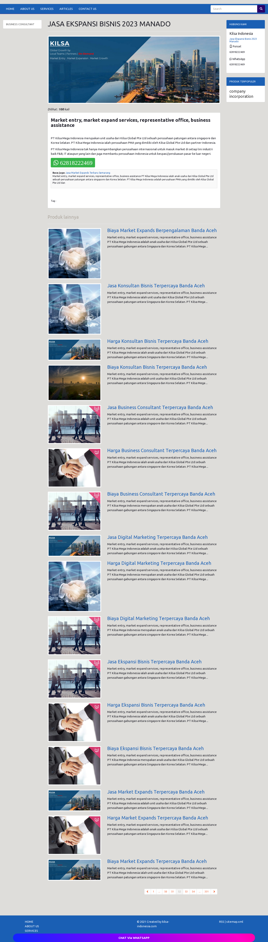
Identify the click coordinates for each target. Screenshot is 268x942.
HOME (10, 8)
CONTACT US (87, 8)
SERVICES (47, 8)
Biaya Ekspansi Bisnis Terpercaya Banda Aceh (155, 748)
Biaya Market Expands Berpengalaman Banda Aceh (162, 230)
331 (207, 891)
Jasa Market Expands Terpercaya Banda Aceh (156, 792)
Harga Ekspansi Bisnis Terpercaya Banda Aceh (156, 705)
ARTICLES (66, 8)
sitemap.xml (234, 921)
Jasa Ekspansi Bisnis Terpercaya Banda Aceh (154, 661)
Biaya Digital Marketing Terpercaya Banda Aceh (158, 618)
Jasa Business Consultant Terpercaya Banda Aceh (160, 407)
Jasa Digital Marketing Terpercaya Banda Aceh (157, 537)
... (159, 891)
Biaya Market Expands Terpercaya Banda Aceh (157, 861)
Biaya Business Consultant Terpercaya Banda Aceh (161, 494)
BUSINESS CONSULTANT (20, 24)
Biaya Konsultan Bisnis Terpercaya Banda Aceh (157, 367)
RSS (221, 921)
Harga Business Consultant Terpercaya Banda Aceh (162, 450)
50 (165, 891)
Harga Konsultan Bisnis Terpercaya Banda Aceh (157, 341)
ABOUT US (27, 8)
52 (180, 891)
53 (186, 891)
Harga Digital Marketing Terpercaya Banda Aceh (159, 563)
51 (172, 891)
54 (193, 891)
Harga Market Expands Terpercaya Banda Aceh (157, 817)
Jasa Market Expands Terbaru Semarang (88, 172)
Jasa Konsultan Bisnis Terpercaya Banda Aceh (156, 285)
